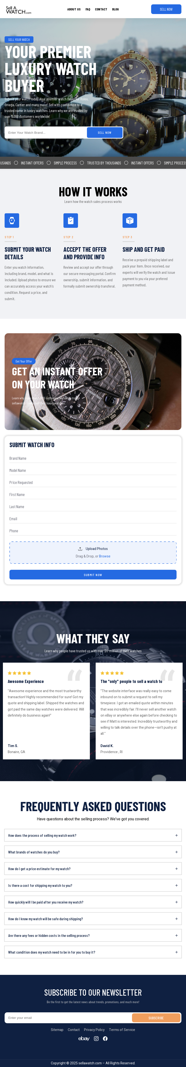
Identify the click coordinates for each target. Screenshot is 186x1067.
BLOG (115, 9)
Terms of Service (122, 1029)
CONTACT (101, 9)
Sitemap (57, 1029)
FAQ (87, 9)
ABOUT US (74, 9)
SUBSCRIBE (156, 1017)
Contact (74, 1029)
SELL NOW (166, 9)
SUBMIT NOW (93, 575)
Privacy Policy (94, 1029)
